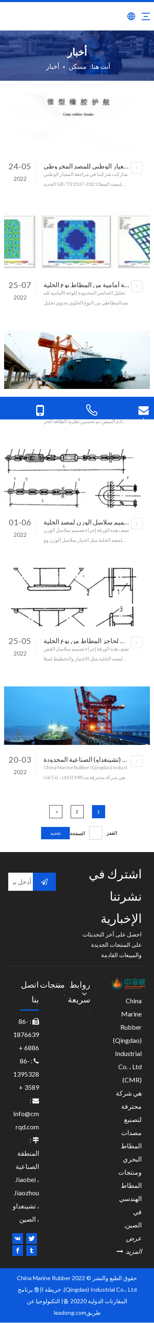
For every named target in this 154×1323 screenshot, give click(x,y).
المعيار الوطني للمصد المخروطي (87, 166)
